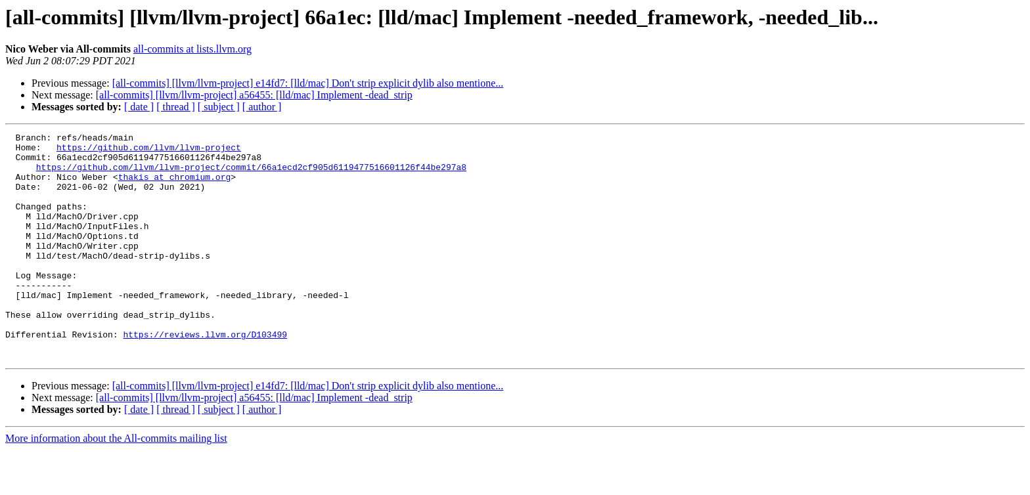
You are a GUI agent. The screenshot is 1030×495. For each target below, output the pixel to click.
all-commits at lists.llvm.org (192, 48)
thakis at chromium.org (174, 186)
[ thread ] (175, 106)
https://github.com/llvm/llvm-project (148, 151)
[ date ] (139, 106)
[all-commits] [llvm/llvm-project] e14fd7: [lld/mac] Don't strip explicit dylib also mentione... (308, 83)
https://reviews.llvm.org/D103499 (205, 375)
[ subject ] (219, 106)
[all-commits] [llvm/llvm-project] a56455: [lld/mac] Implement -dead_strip (254, 94)
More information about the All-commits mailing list (116, 483)
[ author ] (262, 106)
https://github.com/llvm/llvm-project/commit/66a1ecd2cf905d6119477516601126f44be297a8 (251, 175)
